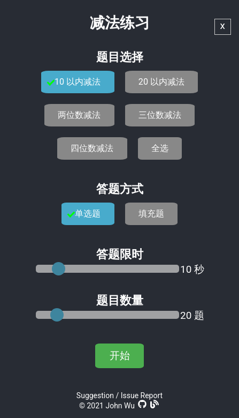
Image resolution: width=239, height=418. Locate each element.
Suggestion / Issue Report (119, 395)
